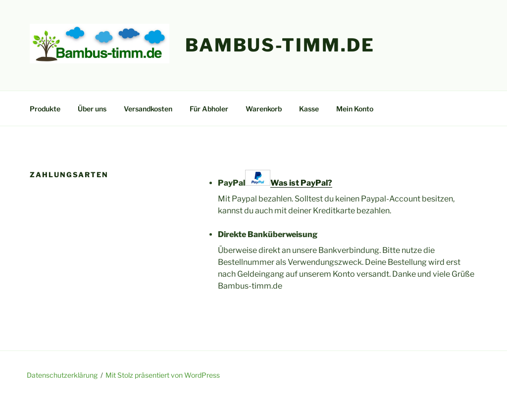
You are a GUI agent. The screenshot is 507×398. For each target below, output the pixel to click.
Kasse (309, 108)
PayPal (275, 179)
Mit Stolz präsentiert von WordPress (162, 375)
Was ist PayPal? (301, 183)
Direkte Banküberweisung (267, 234)
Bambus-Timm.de (280, 45)
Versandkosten (148, 108)
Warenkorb (264, 108)
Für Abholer (209, 108)
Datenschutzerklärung (62, 375)
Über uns (92, 108)
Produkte (45, 108)
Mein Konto (354, 108)
